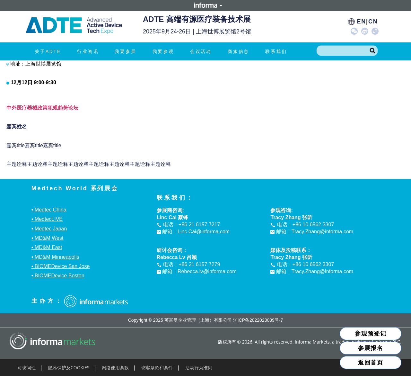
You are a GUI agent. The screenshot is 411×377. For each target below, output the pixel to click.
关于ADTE (49, 51)
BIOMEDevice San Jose (62, 266)
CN (373, 21)
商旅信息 (240, 51)
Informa (205, 5)
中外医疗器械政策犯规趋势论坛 (42, 108)
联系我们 (276, 51)
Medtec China (50, 209)
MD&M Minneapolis (57, 257)
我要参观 (165, 51)
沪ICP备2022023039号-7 (258, 320)
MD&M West (49, 238)
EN (361, 21)
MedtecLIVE (49, 219)
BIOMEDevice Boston (59, 275)
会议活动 (202, 51)
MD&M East (48, 247)
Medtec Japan (51, 228)
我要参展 (127, 51)
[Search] (372, 51)
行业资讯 (89, 51)
